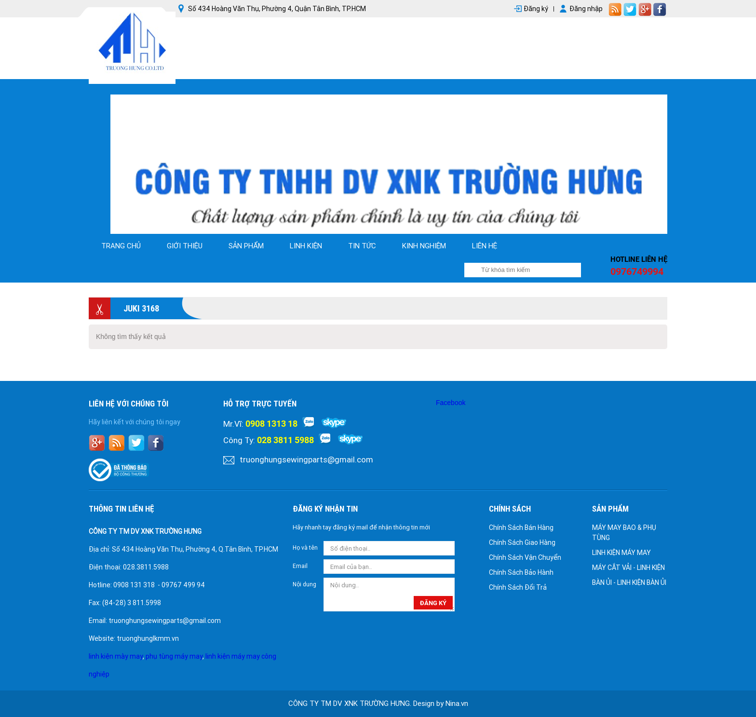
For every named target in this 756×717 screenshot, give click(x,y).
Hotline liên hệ (638, 259)
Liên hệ (484, 246)
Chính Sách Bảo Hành (521, 572)
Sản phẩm (246, 246)
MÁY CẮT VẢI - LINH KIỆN (628, 567)
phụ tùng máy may (174, 656)
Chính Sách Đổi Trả (518, 587)
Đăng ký (536, 9)
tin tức (362, 246)
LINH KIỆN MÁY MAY (621, 552)
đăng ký (433, 603)
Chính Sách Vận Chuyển (525, 557)
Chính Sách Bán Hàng (521, 527)
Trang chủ (121, 246)
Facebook (450, 402)
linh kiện (306, 246)
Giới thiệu (184, 246)
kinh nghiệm (424, 246)
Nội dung (304, 584)
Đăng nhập (586, 9)
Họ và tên (305, 547)
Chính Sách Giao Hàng (522, 542)
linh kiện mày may (116, 656)
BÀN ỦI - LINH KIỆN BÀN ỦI (629, 582)
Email (300, 566)
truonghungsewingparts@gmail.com (306, 459)
